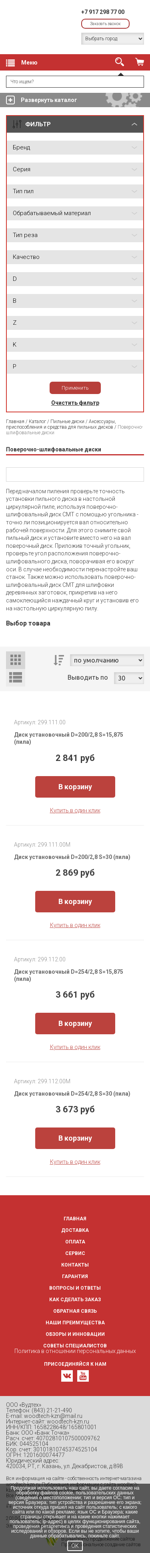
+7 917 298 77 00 (102, 12)
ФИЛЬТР (38, 124)
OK (75, 1546)
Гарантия (75, 1276)
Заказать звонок (105, 24)
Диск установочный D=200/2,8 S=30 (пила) (72, 857)
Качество (26, 257)
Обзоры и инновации (75, 1334)
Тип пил (23, 191)
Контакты (75, 1265)
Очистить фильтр (75, 403)
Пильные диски (67, 421)
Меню (22, 63)
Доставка (75, 1230)
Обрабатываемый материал (52, 213)
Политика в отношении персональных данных (75, 1351)
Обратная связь (75, 1311)
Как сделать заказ (75, 1299)
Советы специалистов (75, 1346)
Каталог (37, 421)
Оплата (75, 1242)
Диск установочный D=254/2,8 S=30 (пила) (72, 1093)
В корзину (75, 786)
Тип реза (25, 235)
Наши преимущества (75, 1323)
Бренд (21, 147)
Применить (75, 388)
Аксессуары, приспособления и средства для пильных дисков (61, 424)
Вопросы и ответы (75, 1288)
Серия (21, 169)
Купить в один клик (75, 810)
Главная (15, 421)
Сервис (75, 1253)
